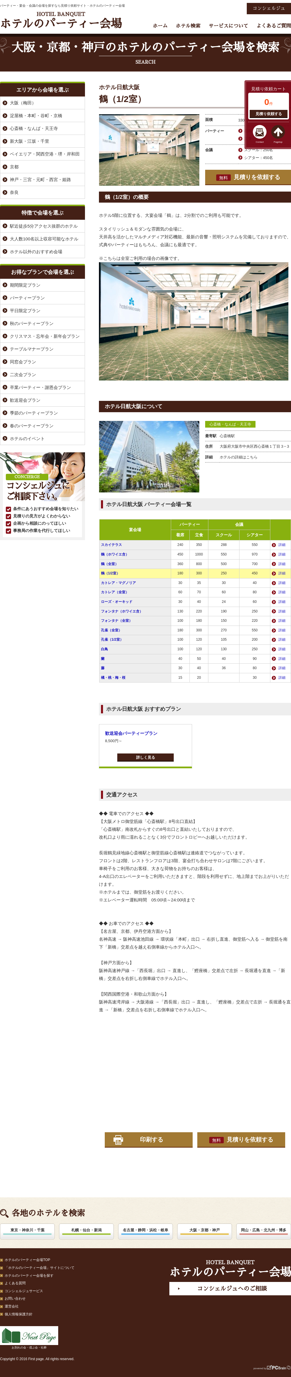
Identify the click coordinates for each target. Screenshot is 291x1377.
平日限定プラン (25, 310)
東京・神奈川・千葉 (27, 1230)
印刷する (151, 1139)
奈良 (14, 192)
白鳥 (104, 649)
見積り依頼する (268, 114)
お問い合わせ (15, 1298)
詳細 (281, 545)
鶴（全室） (109, 564)
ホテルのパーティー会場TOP (27, 1260)
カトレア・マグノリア (118, 583)
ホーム (160, 26)
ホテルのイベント (27, 438)
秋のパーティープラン (32, 323)
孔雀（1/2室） (112, 639)
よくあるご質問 (273, 26)
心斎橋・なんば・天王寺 (230, 424)
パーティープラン (27, 297)
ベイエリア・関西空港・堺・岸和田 (45, 153)
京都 (14, 166)
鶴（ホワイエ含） (115, 554)
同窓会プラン (23, 361)
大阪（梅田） (23, 102)
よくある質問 (15, 1283)
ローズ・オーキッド (116, 602)
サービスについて (228, 26)
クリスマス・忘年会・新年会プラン (45, 336)
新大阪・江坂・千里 (29, 141)
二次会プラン (23, 374)
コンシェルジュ (269, 8)
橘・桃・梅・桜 (113, 678)
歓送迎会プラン (25, 400)
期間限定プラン (25, 285)
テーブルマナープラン (32, 349)
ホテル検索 (188, 26)
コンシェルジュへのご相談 (232, 1289)
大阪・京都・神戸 (204, 1230)
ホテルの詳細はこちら (239, 457)
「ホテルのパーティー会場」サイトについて (39, 1268)
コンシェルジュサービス (24, 1291)
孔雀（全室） (111, 630)
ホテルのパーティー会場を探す (29, 1276)
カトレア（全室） (115, 592)
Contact (260, 142)
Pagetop (278, 142)
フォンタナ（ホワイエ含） (122, 611)
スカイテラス (111, 545)
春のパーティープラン (32, 425)
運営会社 (12, 1306)
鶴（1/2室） (110, 573)
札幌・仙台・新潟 (86, 1230)
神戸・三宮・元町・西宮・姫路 (40, 179)
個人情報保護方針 (19, 1314)
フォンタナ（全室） (116, 621)
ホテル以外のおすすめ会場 (36, 251)
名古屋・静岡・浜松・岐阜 (145, 1230)
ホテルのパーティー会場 (61, 20)
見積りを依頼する (248, 177)
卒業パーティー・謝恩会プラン (40, 387)
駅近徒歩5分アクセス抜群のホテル (44, 226)
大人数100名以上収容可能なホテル (44, 238)
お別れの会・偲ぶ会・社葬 (29, 1337)
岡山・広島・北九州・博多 (263, 1230)
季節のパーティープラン (34, 412)
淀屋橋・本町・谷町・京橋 (36, 115)
